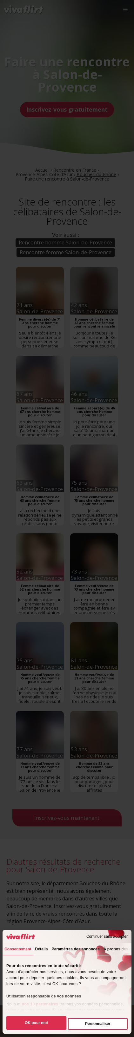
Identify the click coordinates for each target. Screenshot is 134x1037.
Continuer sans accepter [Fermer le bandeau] (107, 936)
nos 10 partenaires (40, 1004)
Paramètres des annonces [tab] (76, 949)
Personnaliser (97, 1024)
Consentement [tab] (17, 949)
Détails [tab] (41, 949)
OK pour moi (36, 1023)
